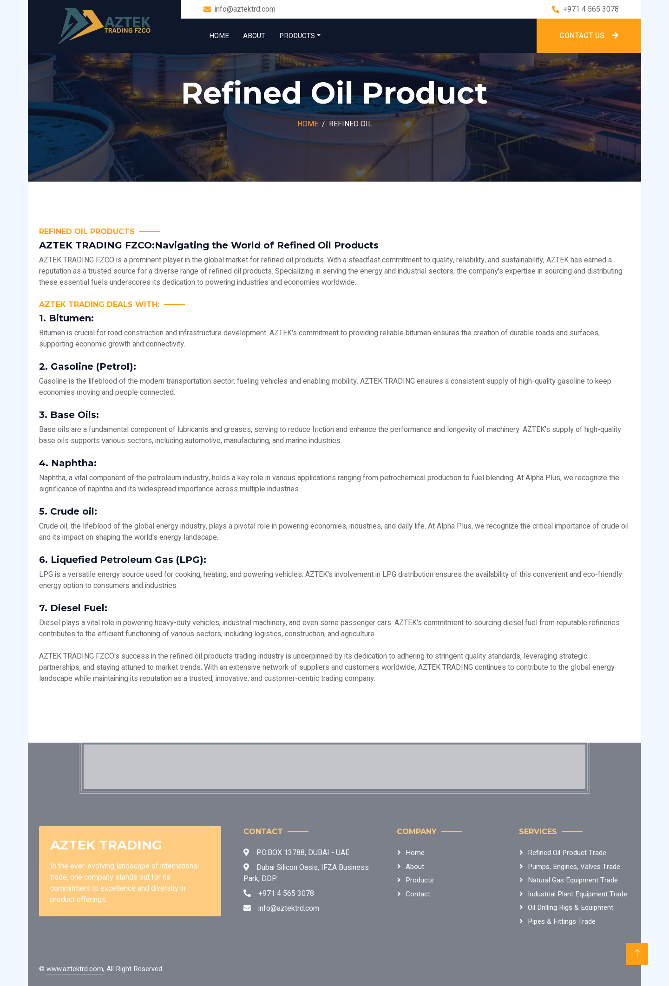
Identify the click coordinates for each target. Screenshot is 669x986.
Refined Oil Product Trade (567, 853)
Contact (418, 894)
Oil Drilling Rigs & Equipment (570, 907)
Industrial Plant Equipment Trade (577, 894)
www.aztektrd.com (74, 969)
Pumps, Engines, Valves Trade (574, 867)
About (254, 36)
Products (297, 36)
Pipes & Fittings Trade (562, 921)
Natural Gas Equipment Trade (573, 880)
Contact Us (588, 35)
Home (219, 36)
